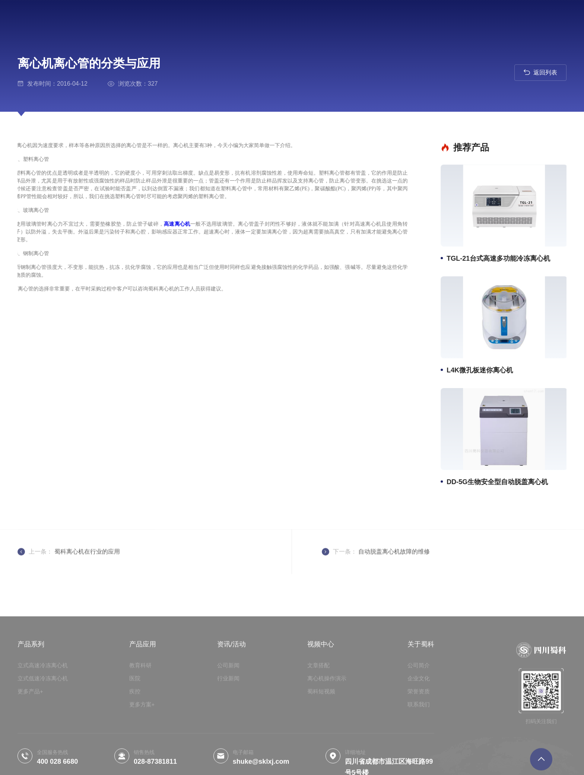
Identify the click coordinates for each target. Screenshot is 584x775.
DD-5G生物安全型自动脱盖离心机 (499, 482)
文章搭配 (318, 722)
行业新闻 (228, 735)
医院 (134, 735)
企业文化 (418, 735)
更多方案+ (142, 761)
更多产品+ (30, 748)
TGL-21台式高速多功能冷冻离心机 (501, 258)
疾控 (134, 748)
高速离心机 (160, 224)
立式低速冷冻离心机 (43, 735)
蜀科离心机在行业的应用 (87, 563)
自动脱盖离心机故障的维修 (394, 563)
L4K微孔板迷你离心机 (482, 370)
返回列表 (540, 72)
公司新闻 (228, 722)
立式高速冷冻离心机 (43, 722)
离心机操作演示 (326, 735)
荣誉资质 (418, 748)
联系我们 (418, 761)
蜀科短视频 (321, 748)
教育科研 (140, 722)
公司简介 (418, 722)
